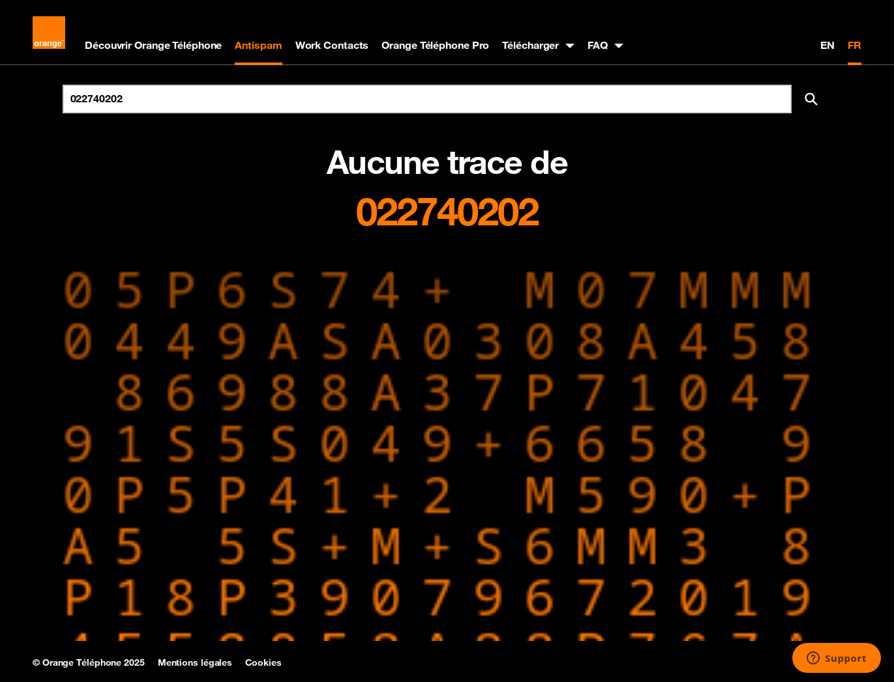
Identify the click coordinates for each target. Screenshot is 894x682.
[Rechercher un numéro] (427, 99)
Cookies (263, 662)
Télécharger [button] (530, 44)
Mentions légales (195, 662)
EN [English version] (827, 44)
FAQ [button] (598, 44)
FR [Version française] (854, 44)
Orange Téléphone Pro (435, 44)
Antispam (258, 44)
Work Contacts (332, 44)
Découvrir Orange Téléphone (153, 44)
